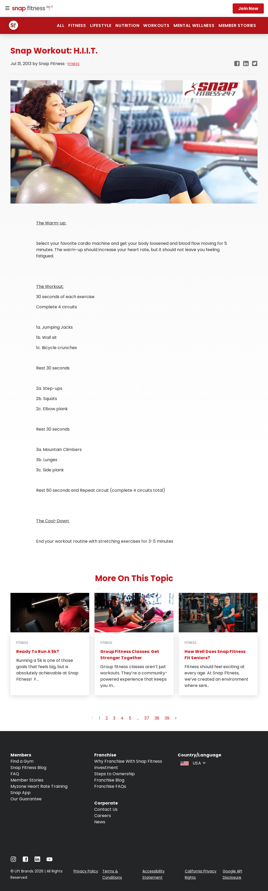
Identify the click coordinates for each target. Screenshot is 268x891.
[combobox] (192, 762)
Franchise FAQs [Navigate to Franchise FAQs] (110, 786)
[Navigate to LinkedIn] (37, 860)
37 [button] (146, 718)
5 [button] (130, 718)
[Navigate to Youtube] (49, 861)
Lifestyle (100, 25)
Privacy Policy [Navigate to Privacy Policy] (86, 871)
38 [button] (156, 718)
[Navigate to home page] (31, 9)
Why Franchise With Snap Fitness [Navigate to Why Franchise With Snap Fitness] (128, 761)
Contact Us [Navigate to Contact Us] (106, 809)
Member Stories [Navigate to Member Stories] (26, 780)
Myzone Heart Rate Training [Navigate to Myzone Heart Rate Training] (39, 786)
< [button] (92, 718)
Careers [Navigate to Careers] (102, 816)
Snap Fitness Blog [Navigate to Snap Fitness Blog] (28, 768)
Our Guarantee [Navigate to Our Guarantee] (26, 799)
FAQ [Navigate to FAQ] (14, 774)
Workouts (156, 25)
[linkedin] (246, 64)
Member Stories (237, 25)
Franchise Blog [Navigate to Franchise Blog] (109, 780)
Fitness (77, 25)
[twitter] (255, 64)
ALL (60, 25)
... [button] (138, 718)
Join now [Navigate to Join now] (248, 8)
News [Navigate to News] (99, 822)
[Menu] (7, 8)
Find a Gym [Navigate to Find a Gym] (22, 761)
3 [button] (114, 718)
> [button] (176, 718)
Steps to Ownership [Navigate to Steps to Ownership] (114, 774)
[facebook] (237, 64)
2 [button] (106, 718)
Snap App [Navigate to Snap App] (20, 793)
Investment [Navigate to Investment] (106, 768)
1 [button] (99, 718)
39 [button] (167, 718)
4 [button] (122, 718)
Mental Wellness (194, 25)
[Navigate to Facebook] (25, 861)
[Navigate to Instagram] (13, 861)
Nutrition (127, 25)
